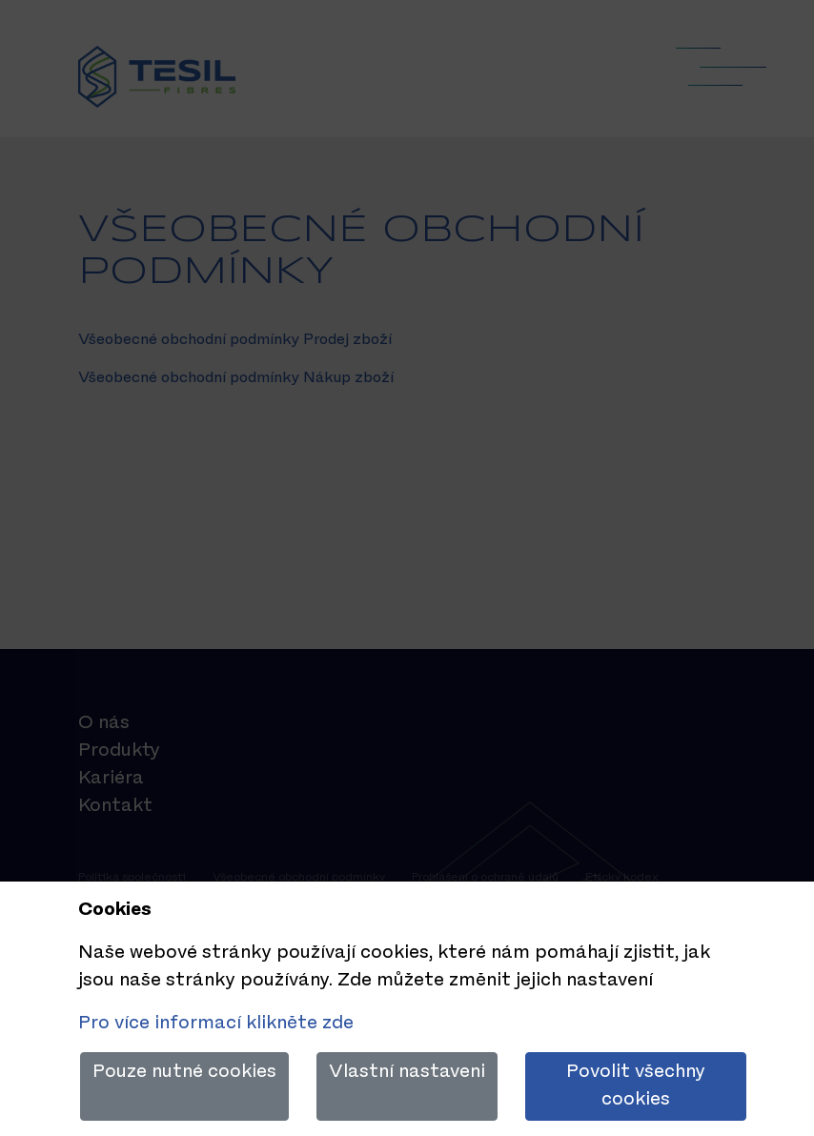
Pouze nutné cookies (184, 1072)
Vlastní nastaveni (407, 1072)
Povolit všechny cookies (635, 1086)
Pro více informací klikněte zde (216, 1023)
